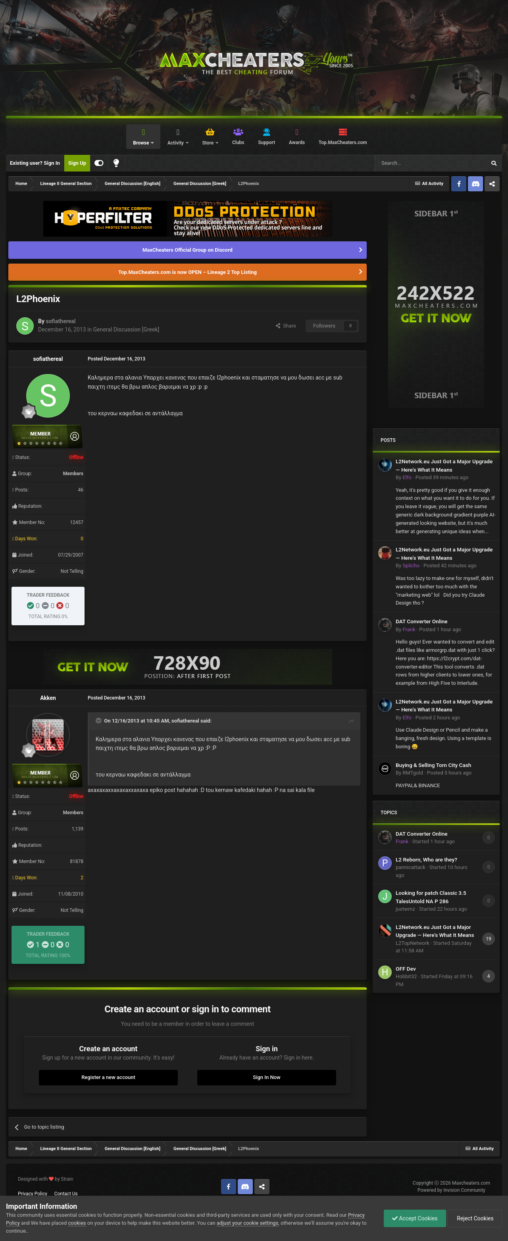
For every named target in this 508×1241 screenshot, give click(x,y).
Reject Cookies (475, 1218)
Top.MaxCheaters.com (343, 142)
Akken (48, 698)
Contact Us (66, 1194)
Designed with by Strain (45, 1179)
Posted (442, 477)
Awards (297, 142)
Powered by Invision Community (451, 1190)
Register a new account (108, 1077)
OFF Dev (406, 968)
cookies (77, 1223)
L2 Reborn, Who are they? (426, 859)
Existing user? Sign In (35, 163)
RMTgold (412, 773)
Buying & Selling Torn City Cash (433, 765)
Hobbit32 (406, 976)
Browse (141, 143)
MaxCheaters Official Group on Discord (187, 250)
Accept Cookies (415, 1218)
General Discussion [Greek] (126, 329)
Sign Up (77, 163)
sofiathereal (60, 321)
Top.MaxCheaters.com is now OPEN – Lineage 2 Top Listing (187, 272)
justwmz (405, 909)
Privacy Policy (32, 1194)
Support (266, 142)
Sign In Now (266, 1077)
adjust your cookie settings (247, 1223)
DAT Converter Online (422, 621)
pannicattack (410, 867)
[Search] (411, 163)
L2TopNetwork (412, 943)
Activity (176, 143)
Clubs (238, 142)
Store (208, 143)
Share (286, 326)
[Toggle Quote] (99, 720)
